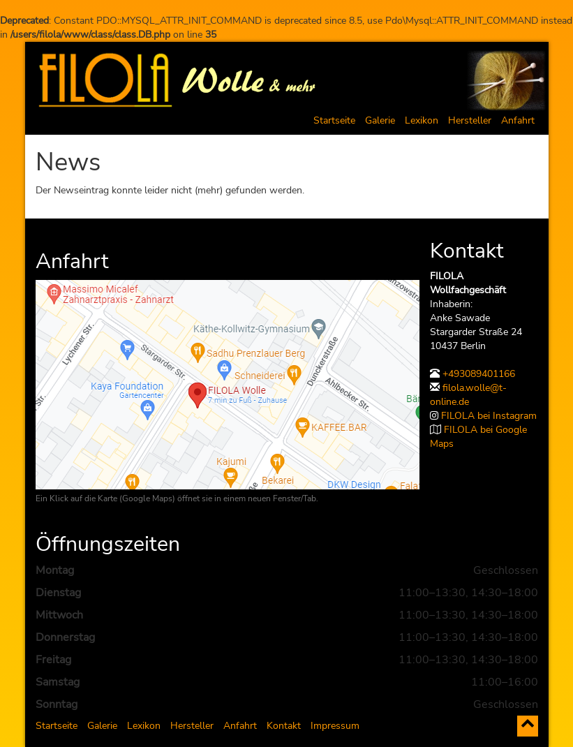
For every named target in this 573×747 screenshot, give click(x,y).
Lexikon (421, 120)
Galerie (380, 120)
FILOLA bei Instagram (489, 415)
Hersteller (469, 120)
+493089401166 (478, 373)
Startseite (334, 120)
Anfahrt (518, 120)
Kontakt (284, 725)
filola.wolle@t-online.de (468, 394)
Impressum (335, 725)
